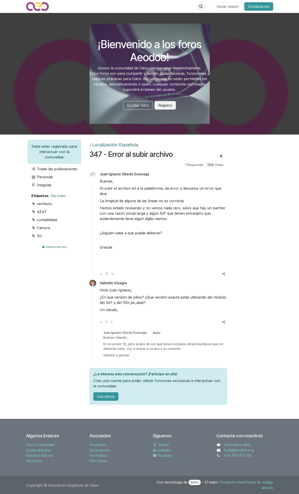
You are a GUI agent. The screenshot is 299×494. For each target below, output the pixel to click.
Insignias (41, 185)
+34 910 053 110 (238, 455)
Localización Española (114, 144)
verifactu (41, 203)
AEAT (39, 212)
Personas (42, 177)
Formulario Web (237, 444)
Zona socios (99, 450)
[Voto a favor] (101, 274)
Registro (165, 105)
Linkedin (162, 450)
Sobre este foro (54, 247)
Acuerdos (97, 444)
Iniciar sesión (228, 6)
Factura (40, 228)
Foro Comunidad (40, 444)
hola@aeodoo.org (239, 450)
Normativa (98, 455)
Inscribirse (106, 396)
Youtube (162, 455)
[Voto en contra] (113, 274)
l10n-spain (98, 461)
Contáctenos (258, 6)
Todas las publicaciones (54, 169)
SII (36, 236)
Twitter (161, 444)
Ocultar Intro (138, 105)
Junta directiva (38, 450)
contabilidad (44, 220)
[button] (201, 6)
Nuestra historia (39, 455)
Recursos (34, 461)
